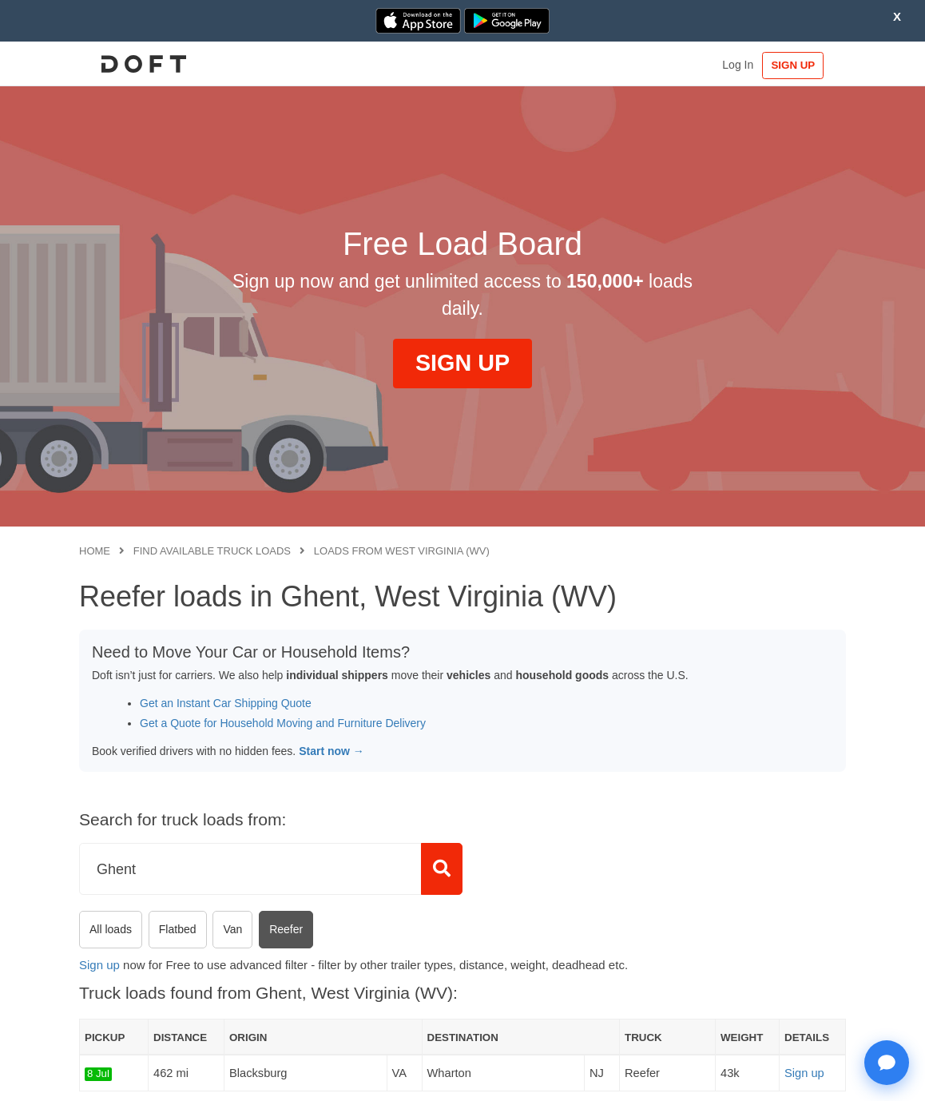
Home (94, 551)
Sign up (99, 965)
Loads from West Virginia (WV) (402, 551)
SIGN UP (797, 65)
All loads (110, 929)
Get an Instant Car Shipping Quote (226, 703)
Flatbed (178, 929)
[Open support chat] (886, 1062)
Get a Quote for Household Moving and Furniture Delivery (283, 723)
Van (232, 929)
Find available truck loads (212, 551)
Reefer (286, 929)
